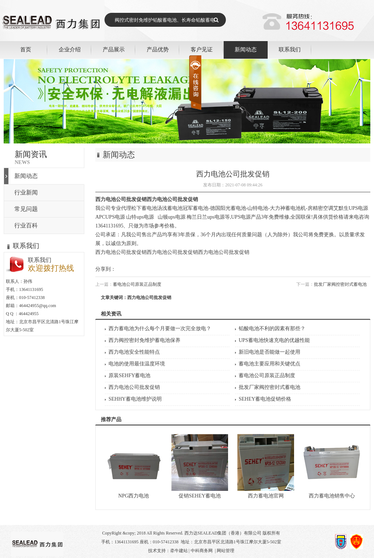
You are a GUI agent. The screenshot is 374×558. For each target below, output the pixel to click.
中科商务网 (202, 550)
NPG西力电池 (133, 496)
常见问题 (26, 209)
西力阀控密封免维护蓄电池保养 (144, 340)
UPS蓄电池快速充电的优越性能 (274, 340)
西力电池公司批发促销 (134, 387)
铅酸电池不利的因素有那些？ (272, 328)
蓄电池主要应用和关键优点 (269, 363)
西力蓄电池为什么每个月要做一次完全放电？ (160, 328)
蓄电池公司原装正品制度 (137, 284)
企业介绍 (70, 49)
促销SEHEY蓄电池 (200, 496)
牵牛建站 (179, 550)
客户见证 (202, 49)
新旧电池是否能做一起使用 (269, 352)
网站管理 (225, 550)
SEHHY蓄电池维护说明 (135, 399)
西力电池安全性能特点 (134, 352)
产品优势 (158, 49)
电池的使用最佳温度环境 (137, 363)
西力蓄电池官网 (266, 496)
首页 (25, 49)
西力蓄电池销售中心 (332, 496)
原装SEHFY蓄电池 (129, 375)
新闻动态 (246, 49)
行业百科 (26, 225)
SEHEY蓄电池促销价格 (265, 399)
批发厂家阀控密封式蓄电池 (340, 284)
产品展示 (114, 49)
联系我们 (290, 49)
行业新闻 (26, 192)
